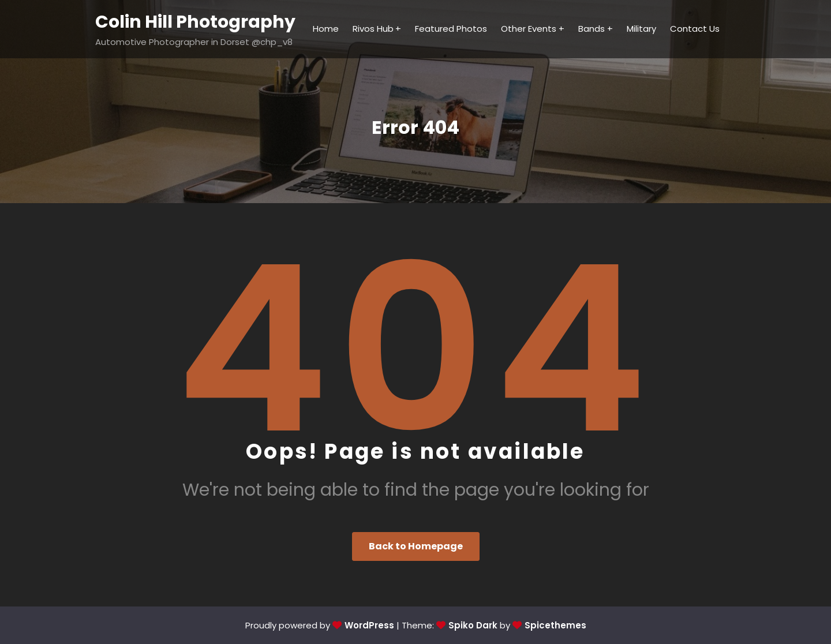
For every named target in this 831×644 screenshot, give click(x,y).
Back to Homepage (416, 546)
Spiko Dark (472, 625)
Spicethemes (555, 625)
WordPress (369, 625)
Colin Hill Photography (195, 22)
